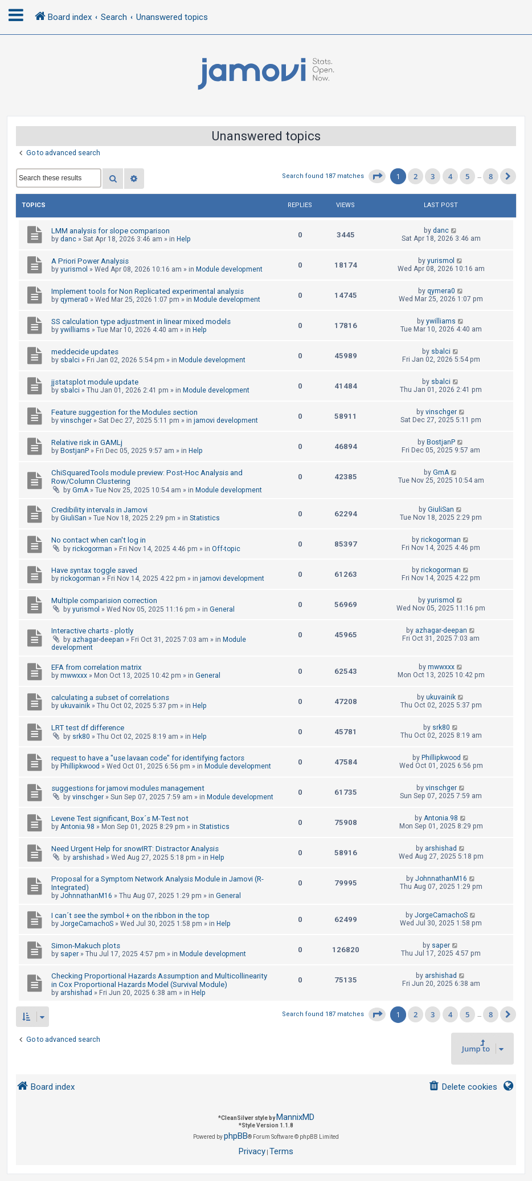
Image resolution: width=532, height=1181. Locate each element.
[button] (377, 176)
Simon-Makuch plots (85, 945)
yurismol (74, 269)
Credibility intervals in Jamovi (99, 509)
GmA (80, 490)
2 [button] (416, 176)
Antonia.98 (77, 827)
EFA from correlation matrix (96, 667)
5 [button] (467, 176)
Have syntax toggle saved (94, 570)
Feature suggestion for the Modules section (124, 412)
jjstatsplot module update (94, 382)
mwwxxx (73, 676)
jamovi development (226, 420)
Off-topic (226, 549)
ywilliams (75, 330)
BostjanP (74, 451)
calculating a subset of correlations (110, 697)
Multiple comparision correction (104, 600)
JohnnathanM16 (86, 896)
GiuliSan (73, 518)
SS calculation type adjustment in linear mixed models (141, 321)
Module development (229, 269)
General (222, 609)
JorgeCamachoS (86, 924)
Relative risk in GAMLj (86, 442)
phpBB (236, 1136)
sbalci (70, 360)
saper (69, 954)
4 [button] (450, 176)
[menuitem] (463, 1087)
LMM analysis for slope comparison (110, 231)
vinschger (76, 420)
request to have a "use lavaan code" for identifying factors (147, 758)
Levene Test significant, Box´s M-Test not (120, 818)
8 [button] (491, 176)
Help (184, 239)
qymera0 (74, 300)
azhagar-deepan (98, 640)
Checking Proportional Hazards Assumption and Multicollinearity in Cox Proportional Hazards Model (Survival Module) (159, 980)
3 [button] (433, 176)
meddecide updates (84, 351)
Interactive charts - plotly (92, 630)
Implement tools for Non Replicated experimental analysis (147, 291)
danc (68, 239)
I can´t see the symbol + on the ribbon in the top (130, 915)
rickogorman (92, 549)
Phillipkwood (80, 766)
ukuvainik (75, 706)
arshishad (88, 858)
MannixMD (295, 1117)
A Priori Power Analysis (90, 261)
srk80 (81, 737)
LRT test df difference (87, 727)
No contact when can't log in (98, 540)
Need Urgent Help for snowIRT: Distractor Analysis (135, 848)
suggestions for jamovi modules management (127, 788)
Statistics (205, 518)
